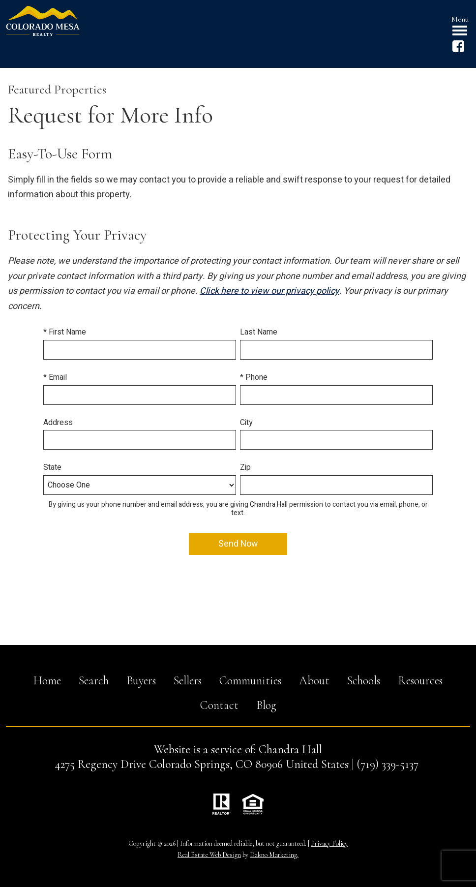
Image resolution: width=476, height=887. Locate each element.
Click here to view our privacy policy (269, 291)
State (52, 467)
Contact (219, 705)
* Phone (254, 377)
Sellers (188, 680)
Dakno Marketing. (274, 855)
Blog (266, 705)
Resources (420, 680)
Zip (245, 467)
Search (94, 680)
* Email (55, 377)
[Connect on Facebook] (458, 50)
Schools (363, 680)
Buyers (141, 680)
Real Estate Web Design (209, 855)
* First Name (64, 332)
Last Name (258, 332)
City (246, 422)
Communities (250, 680)
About (314, 680)
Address (58, 422)
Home (47, 680)
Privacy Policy (329, 843)
